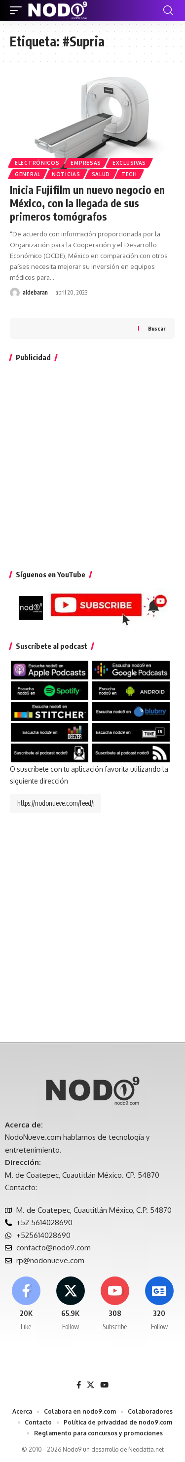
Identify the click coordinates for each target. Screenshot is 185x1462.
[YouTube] (104, 1385)
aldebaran (35, 292)
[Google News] (159, 1304)
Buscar (156, 328)
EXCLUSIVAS (129, 163)
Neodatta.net (146, 1449)
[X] (70, 1304)
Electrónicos (37, 163)
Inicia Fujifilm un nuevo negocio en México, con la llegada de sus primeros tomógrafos (87, 203)
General (27, 174)
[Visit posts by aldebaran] (15, 293)
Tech (129, 174)
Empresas (86, 163)
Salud (101, 174)
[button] (18, 10)
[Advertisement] (92, 463)
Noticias (66, 174)
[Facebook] (26, 1304)
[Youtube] (115, 1304)
